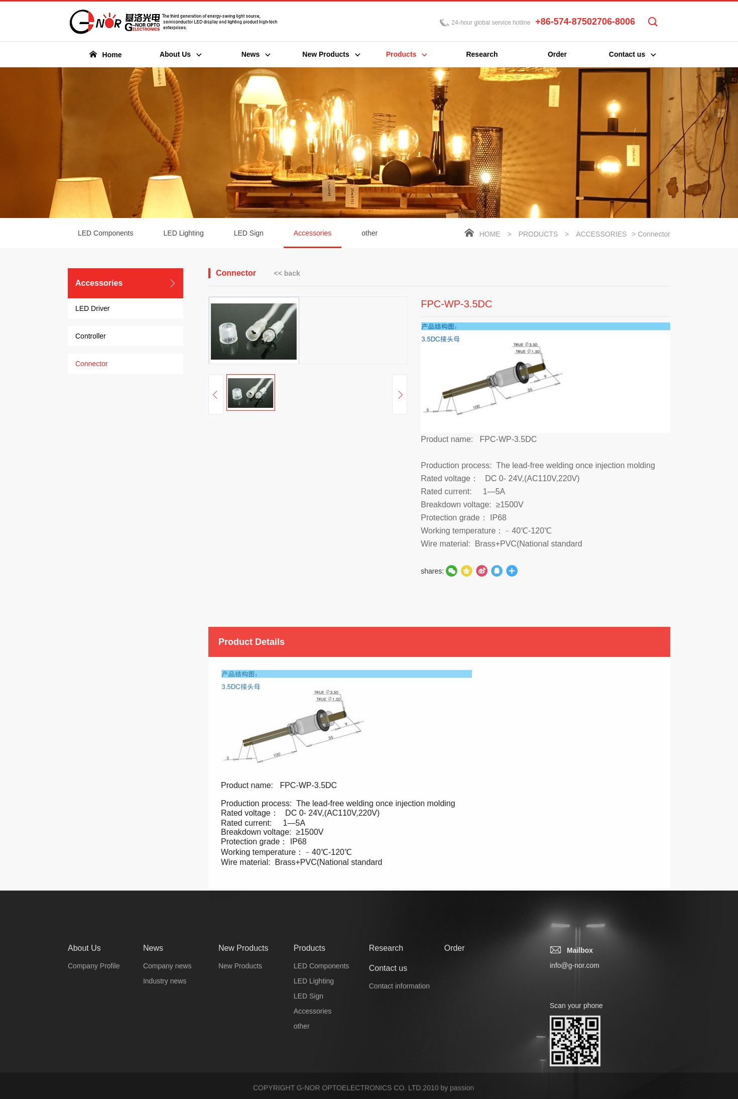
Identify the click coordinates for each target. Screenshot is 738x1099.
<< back (287, 273)
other (369, 233)
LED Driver (92, 308)
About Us (84, 1051)
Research (386, 1051)
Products (538, 234)
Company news (167, 1069)
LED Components (106, 233)
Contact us (388, 1071)
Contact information (399, 1089)
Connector (91, 364)
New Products (243, 1051)
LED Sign (249, 233)
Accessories (312, 238)
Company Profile (94, 1069)
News (153, 1051)
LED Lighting (184, 233)
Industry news (164, 1084)
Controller (90, 336)
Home (490, 234)
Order (454, 1051)
